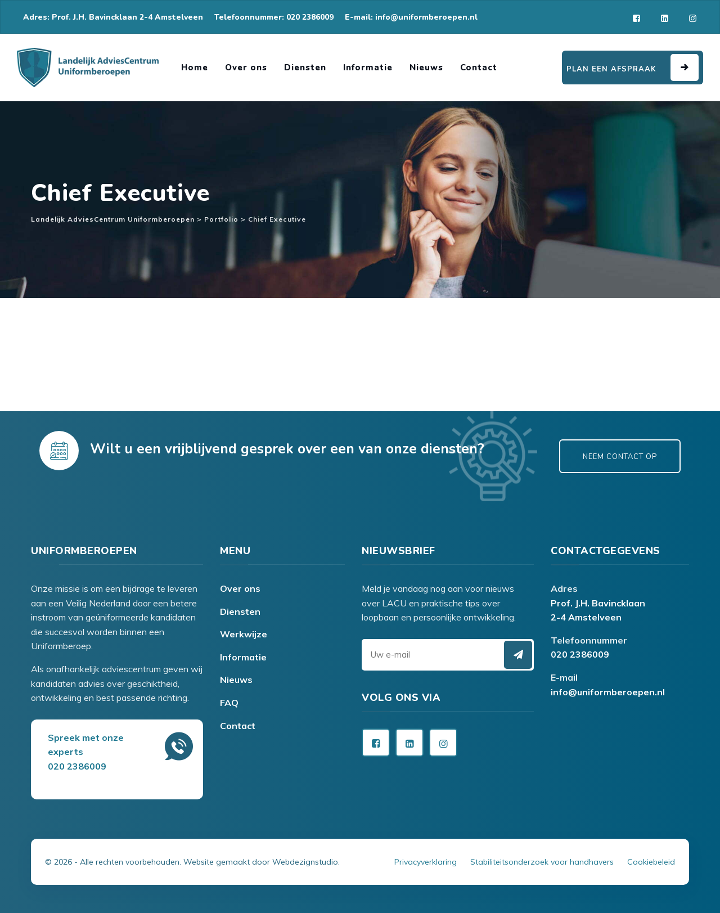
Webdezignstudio (305, 862)
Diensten (305, 67)
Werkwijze (243, 634)
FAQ (229, 702)
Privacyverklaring (425, 862)
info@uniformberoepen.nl (608, 692)
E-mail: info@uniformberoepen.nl (411, 17)
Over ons (246, 67)
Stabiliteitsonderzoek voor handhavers (542, 862)
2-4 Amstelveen (586, 617)
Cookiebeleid (651, 862)
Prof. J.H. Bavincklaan (598, 603)
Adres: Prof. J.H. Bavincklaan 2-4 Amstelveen (113, 17)
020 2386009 (580, 654)
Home (194, 67)
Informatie (368, 67)
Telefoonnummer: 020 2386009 (274, 17)
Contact (478, 67)
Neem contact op (620, 457)
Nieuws (426, 67)
